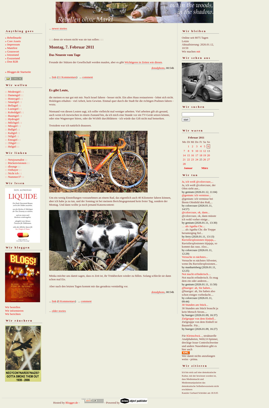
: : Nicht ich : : (13, 173)
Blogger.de (71, 402)
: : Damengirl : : (14, 95)
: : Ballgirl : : (12, 129)
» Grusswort (12, 51)
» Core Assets (13, 41)
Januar (188, 168)
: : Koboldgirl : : (14, 112)
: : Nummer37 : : (14, 176)
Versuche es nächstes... (195, 257)
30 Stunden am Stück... (195, 304)
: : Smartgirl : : (13, 102)
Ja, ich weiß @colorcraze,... (197, 181)
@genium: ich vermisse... (196, 195)
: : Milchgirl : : (13, 122)
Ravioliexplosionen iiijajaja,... (199, 239)
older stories (59, 311)
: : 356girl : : (12, 143)
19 (204, 155)
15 (188, 155)
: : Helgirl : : (12, 146)
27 (208, 159)
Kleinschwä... (194, 335)
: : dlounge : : (12, 166)
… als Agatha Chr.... (193, 226)
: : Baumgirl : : (13, 115)
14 (184, 155)
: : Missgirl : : (13, 126)
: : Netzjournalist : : (16, 159)
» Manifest (11, 48)
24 (196, 159)
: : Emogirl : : (12, 139)
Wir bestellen (12, 307)
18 (200, 155)
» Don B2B (11, 61)
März (204, 168)
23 (192, 159)
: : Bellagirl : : (13, 105)
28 (184, 163)
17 (196, 155)
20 (208, 155)
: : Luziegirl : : (13, 108)
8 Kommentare (66, 301)
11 (200, 151)
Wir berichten (13, 314)
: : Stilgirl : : (12, 136)
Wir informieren (14, 310)
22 (188, 159)
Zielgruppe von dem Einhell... (199, 318)
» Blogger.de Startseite (18, 72)
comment (87, 77)
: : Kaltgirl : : (12, 133)
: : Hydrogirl (12, 119)
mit (198, 51)
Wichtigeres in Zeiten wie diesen (143, 62)
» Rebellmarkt (13, 37)
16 (192, 155)
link (54, 77)
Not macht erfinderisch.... (196, 274)
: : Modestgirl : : (14, 91)
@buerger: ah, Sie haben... (197, 287)
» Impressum (12, 44)
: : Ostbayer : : (13, 169)
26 (204, 159)
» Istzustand (12, 54)
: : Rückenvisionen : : (17, 163)
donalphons (158, 68)
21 (184, 159)
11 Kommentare (67, 77)
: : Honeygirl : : (14, 98)
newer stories (59, 28)
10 (196, 151)
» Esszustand (12, 58)
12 (204, 151)
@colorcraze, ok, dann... (196, 212)
